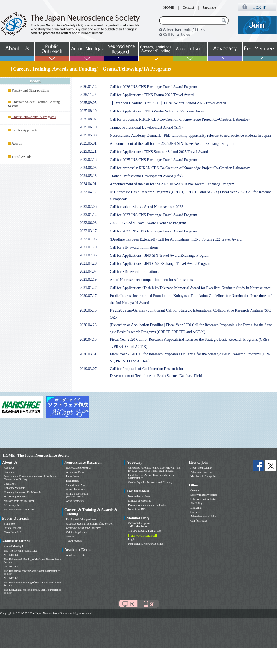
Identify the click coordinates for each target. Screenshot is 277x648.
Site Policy (196, 503)
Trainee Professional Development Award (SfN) (146, 127)
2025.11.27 (88, 95)
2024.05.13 (88, 176)
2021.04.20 (88, 263)
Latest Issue (72, 476)
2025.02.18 (88, 160)
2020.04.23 (88, 325)
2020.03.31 (88, 354)
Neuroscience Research (78, 467)
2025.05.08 (88, 135)
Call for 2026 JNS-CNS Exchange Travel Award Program (153, 87)
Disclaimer (196, 507)
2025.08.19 (88, 111)
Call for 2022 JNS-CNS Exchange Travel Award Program (153, 231)
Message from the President (19, 500)
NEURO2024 (11, 566)
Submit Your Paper (76, 484)
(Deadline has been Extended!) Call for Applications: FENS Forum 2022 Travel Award (176, 239)
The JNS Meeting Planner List (20, 550)
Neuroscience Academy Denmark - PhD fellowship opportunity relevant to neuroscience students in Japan (190, 135)
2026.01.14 (88, 87)
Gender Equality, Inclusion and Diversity (150, 482)
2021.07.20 (88, 247)
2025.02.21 (88, 151)
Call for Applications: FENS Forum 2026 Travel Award (152, 95)
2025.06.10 (88, 127)
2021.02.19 (88, 280)
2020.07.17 (88, 296)
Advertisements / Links (203, 516)
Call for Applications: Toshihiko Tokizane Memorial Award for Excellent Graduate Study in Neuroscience (190, 288)
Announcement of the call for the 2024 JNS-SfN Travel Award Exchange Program (172, 184)
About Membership (201, 467)
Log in (131, 539)
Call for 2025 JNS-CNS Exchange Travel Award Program (153, 160)
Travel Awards (21, 157)
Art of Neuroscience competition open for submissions (151, 280)
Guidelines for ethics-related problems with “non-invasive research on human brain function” (155, 469)
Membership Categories (203, 476)
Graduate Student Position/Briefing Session (89, 523)
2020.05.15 (88, 310)
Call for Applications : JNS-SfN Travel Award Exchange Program (159, 255)
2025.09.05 (88, 103)
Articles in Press (75, 471)
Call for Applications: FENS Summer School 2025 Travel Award (159, 152)
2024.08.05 (88, 168)
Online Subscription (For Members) (77, 495)
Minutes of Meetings (139, 500)
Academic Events (75, 554)
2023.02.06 (88, 207)
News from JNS (12, 532)
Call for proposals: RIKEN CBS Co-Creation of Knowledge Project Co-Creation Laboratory (180, 119)
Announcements (75, 500)
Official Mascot (12, 527)
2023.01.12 (88, 215)
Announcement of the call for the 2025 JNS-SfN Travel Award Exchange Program (172, 144)
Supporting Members (15, 496)
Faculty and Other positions (31, 90)
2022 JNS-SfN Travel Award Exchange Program (148, 223)
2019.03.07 (88, 369)
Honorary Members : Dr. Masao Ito (23, 492)
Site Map (195, 511)
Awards (16, 143)
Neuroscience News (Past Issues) (146, 543)
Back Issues (72, 480)
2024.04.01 (88, 184)
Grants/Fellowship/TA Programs (83, 527)
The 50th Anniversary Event (19, 509)
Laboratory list (12, 505)
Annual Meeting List (15, 546)
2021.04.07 (88, 271)
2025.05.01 (88, 143)
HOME (168, 7)
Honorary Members (14, 487)
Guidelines (9, 471)
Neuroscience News (139, 496)
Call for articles (198, 520)
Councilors (10, 483)
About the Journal (75, 489)
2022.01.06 (88, 239)
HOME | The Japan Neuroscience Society (36, 455)
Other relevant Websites (203, 498)
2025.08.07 (88, 119)
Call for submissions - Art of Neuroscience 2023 (146, 207)
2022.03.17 (88, 231)
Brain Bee (9, 523)
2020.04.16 (88, 340)
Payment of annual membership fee (147, 504)
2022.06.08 (88, 223)
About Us (9, 467)
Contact (188, 7)
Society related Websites (203, 494)
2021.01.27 (88, 288)
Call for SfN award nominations (134, 247)
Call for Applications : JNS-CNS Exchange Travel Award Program (160, 264)
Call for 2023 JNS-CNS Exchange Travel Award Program (153, 215)
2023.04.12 (88, 192)
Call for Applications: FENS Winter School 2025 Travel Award (157, 111)
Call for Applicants (25, 130)
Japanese (209, 7)
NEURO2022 (11, 578)
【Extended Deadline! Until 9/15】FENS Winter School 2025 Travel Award (168, 103)
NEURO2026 (11, 554)
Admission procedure (202, 471)
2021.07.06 (88, 255)
